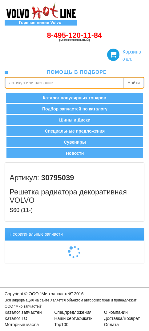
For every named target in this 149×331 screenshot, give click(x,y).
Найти (133, 82)
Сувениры (75, 142)
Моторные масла (22, 324)
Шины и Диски (74, 120)
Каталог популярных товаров (74, 97)
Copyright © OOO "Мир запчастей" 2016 (44, 293)
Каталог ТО (16, 318)
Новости (75, 153)
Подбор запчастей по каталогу (74, 108)
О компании (116, 312)
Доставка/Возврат (122, 318)
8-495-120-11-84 (74, 35)
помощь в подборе (77, 72)
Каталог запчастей (23, 312)
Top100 (61, 324)
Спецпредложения (72, 312)
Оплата (111, 324)
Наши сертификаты (73, 318)
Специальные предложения (75, 131)
